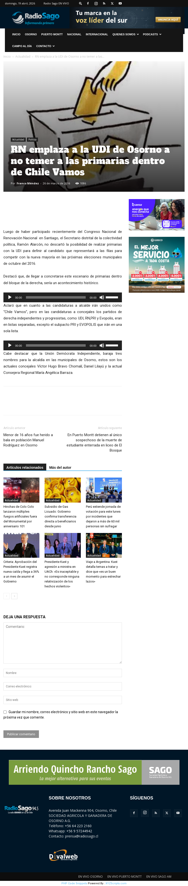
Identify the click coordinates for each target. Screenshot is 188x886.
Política (32, 139)
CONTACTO (45, 46)
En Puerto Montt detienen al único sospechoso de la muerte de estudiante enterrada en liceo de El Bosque (94, 443)
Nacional (74, 34)
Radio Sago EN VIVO (56, 3)
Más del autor (60, 467)
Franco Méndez (28, 183)
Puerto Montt (52, 34)
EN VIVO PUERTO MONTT (124, 876)
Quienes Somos (125, 34)
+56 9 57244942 (79, 831)
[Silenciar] (101, 297)
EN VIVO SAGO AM (158, 876)
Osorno (31, 34)
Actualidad (22, 56)
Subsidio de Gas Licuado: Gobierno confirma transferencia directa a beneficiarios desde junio (60, 516)
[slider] (56, 297)
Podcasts (152, 34)
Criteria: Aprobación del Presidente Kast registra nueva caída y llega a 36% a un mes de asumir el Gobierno (21, 571)
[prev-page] (6, 596)
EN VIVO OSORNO (90, 876)
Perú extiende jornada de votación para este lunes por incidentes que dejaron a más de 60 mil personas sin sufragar (103, 516)
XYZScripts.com (116, 883)
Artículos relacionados (24, 467)
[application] (62, 297)
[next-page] (14, 596)
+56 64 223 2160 (78, 825)
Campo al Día (22, 46)
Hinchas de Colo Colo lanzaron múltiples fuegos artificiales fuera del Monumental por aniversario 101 (20, 516)
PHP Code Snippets (74, 883)
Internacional (97, 34)
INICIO (16, 34)
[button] (80, 3)
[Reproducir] (9, 297)
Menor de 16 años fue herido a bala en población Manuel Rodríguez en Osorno (28, 440)
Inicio (7, 56)
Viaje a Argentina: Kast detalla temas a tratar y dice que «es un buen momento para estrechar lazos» (103, 571)
